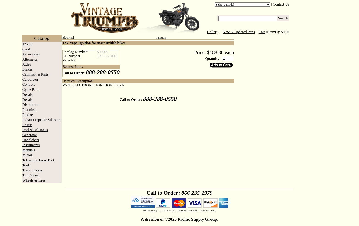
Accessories (31, 54)
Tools (26, 165)
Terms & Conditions (187, 210)
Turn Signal (31, 175)
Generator (29, 135)
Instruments (31, 145)
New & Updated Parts (239, 32)
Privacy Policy (150, 210)
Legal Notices (167, 210)
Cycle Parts (30, 89)
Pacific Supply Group (197, 219)
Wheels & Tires (33, 180)
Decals (27, 94)
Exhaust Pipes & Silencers (41, 120)
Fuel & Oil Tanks (35, 130)
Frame (27, 125)
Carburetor (30, 79)
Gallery (212, 32)
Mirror (27, 155)
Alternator (30, 59)
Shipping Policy (208, 210)
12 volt (27, 44)
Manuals (28, 150)
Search (283, 18)
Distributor (30, 105)
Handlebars (30, 140)
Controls (28, 84)
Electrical (29, 110)
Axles (26, 64)
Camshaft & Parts (35, 74)
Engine (27, 115)
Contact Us (281, 4)
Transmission (32, 170)
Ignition (161, 37)
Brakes (27, 69)
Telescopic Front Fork (38, 160)
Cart (262, 32)
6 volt (26, 49)
